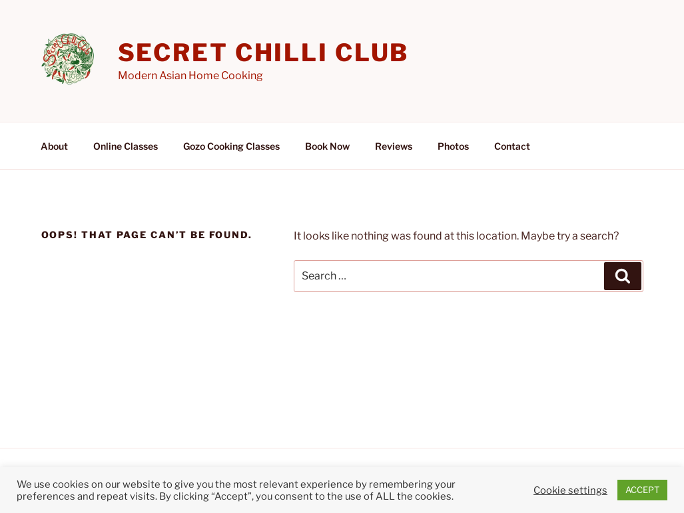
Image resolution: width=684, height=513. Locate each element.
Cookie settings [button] (570, 490)
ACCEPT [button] (642, 489)
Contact (512, 146)
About (54, 146)
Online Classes (125, 146)
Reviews (393, 146)
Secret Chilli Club (264, 52)
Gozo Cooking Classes (231, 146)
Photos (453, 146)
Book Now (327, 146)
